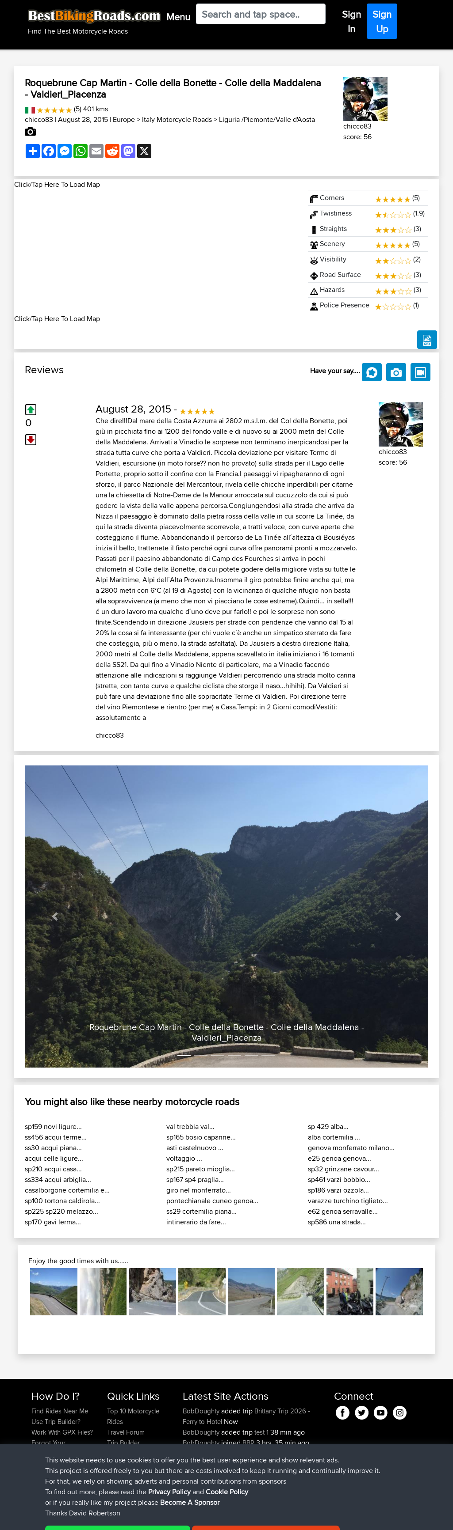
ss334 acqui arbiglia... (58, 1179)
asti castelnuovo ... (194, 1148)
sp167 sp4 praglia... (195, 1179)
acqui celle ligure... (54, 1158)
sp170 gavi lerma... (53, 1222)
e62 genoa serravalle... (343, 1211)
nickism (194, 1453)
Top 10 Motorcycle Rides (133, 1416)
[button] (55, 916)
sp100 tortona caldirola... (62, 1201)
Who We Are (125, 1453)
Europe (124, 119)
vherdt (193, 1464)
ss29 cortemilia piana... (201, 1211)
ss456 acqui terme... (56, 1137)
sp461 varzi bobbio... (339, 1179)
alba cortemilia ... (334, 1137)
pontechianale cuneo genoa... (212, 1201)
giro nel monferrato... (198, 1190)
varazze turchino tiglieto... (348, 1201)
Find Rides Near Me (59, 1411)
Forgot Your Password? (48, 1448)
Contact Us (123, 1464)
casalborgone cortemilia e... (67, 1190)
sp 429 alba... (328, 1126)
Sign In (351, 21)
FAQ (37, 1474)
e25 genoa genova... (339, 1158)
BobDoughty (202, 1411)
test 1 (261, 1432)
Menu (178, 17)
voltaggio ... (184, 1158)
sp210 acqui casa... (53, 1169)
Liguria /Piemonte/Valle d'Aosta (267, 119)
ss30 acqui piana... (53, 1148)
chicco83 (39, 119)
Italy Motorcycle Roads (177, 119)
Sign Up (382, 21)
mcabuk (195, 1474)
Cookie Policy (194, 1517)
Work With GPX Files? (62, 1432)
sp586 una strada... (337, 1222)
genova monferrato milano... (351, 1148)
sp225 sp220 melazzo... (61, 1211)
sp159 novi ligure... (53, 1126)
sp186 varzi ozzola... (338, 1190)
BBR (248, 1442)
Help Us (119, 1474)
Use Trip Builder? (56, 1421)
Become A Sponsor (59, 1464)
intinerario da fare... (196, 1222)
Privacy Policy (150, 1517)
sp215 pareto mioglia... (200, 1169)
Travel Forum (126, 1432)
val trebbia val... (190, 1126)
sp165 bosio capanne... (201, 1137)
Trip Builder (123, 1442)
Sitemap (114, 1517)
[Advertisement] (155, 252)
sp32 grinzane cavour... (343, 1169)
